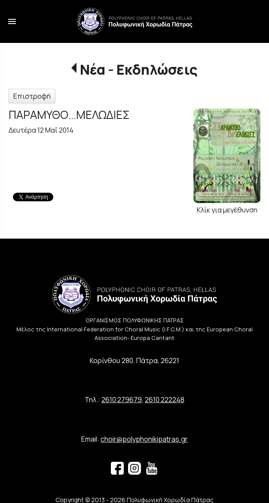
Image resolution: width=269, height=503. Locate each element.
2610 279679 (121, 399)
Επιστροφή (32, 96)
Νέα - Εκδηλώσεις (139, 69)
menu (12, 21)
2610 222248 (164, 399)
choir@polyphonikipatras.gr (144, 439)
